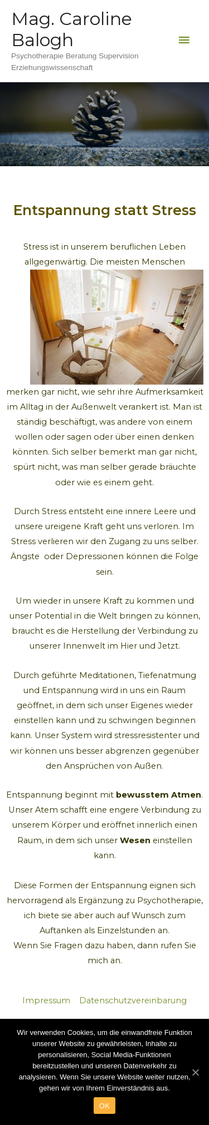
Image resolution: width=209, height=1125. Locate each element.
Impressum (47, 1000)
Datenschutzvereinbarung (133, 1000)
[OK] (195, 1072)
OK (104, 1106)
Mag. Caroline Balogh (71, 29)
